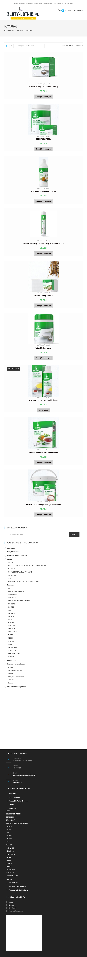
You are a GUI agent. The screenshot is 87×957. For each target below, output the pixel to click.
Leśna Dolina (12, 634)
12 (70, 48)
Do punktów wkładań (15, 672)
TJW (9, 580)
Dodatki (10, 676)
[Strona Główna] (5, 32)
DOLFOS (11, 615)
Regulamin (12, 901)
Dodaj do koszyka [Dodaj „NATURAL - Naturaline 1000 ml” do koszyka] (43, 203)
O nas (10, 895)
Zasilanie (11, 682)
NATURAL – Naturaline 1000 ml (43, 193)
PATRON (11, 643)
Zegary (10, 685)
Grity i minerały (12, 554)
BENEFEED (12, 596)
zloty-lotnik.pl (17, 775)
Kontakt (11, 898)
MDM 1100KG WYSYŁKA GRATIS (20, 574)
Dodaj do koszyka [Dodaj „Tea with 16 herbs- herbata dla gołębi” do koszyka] (43, 464)
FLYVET (11, 624)
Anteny (10, 669)
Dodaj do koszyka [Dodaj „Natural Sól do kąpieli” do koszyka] (43, 360)
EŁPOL (10, 565)
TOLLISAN (12, 652)
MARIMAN (11, 571)
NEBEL (10, 640)
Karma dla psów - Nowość (17, 557)
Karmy (9, 561)
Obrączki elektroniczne (16, 679)
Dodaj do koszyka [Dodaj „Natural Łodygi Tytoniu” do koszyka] (43, 307)
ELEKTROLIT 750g (43, 141)
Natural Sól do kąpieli (43, 350)
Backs (10, 590)
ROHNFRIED (12, 649)
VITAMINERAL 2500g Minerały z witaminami (43, 507)
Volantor (11, 658)
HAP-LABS (12, 627)
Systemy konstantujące (16, 666)
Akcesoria (11, 550)
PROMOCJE (11, 662)
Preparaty (47, 86)
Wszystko (79, 48)
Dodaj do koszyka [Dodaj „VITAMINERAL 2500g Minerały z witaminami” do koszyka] (43, 516)
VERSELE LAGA (14, 655)
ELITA (10, 621)
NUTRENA (12, 577)
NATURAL (40, 86)
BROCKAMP (12, 600)
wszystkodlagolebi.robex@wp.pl (24, 768)
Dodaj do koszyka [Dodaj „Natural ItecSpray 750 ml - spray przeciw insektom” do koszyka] (43, 255)
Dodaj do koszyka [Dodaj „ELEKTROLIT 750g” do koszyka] (43, 151)
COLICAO (11, 606)
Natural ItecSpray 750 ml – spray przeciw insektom (43, 245)
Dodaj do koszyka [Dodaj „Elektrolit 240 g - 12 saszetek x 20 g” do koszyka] (43, 99)
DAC (9, 612)
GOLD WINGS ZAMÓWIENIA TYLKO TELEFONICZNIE (27, 568)
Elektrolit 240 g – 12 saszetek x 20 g (43, 89)
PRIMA (10, 646)
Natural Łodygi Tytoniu (43, 298)
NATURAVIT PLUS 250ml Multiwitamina (43, 402)
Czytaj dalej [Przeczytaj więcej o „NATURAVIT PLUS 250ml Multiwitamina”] (43, 412)
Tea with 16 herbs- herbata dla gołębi (43, 454)
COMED (11, 609)
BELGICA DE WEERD (16, 593)
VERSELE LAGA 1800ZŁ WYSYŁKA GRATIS (23, 583)
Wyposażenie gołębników (16, 688)
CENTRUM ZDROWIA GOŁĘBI (19, 603)
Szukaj (74, 536)
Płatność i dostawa (15, 904)
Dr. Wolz (11, 618)
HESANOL (12, 631)
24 (72, 48)
